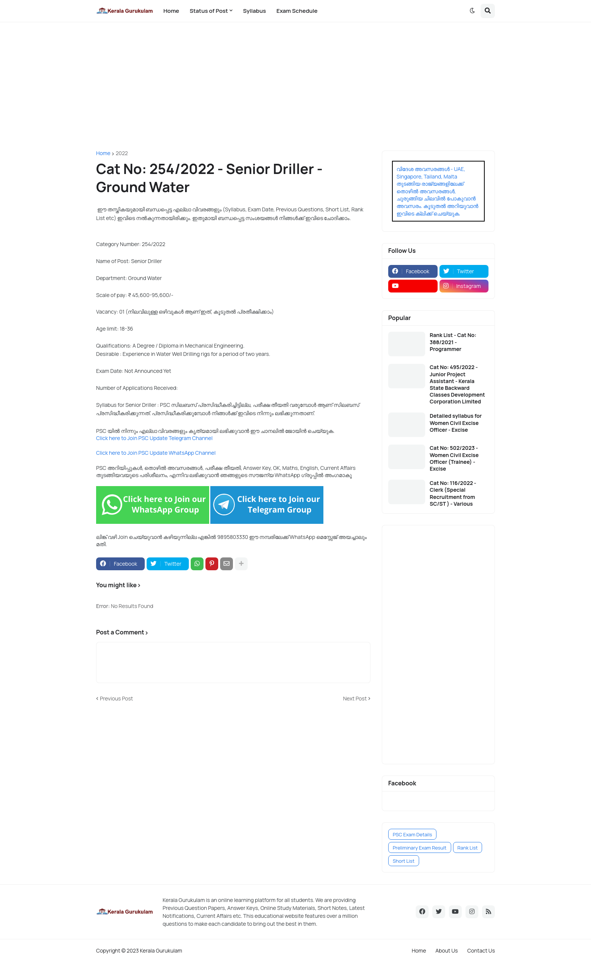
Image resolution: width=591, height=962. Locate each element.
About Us (446, 950)
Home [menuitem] (171, 11)
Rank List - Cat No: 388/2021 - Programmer (453, 342)
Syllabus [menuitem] (254, 11)
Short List (404, 860)
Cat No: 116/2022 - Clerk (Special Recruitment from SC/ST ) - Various (453, 493)
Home (103, 153)
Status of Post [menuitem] (209, 11)
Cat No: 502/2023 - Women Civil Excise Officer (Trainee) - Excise (454, 458)
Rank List (468, 847)
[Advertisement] (295, 86)
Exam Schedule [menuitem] (296, 11)
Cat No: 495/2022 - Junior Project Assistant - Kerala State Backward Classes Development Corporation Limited (457, 384)
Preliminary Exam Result (420, 847)
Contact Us (481, 950)
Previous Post (116, 698)
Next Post (355, 698)
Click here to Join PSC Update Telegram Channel (154, 438)
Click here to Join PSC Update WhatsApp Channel (156, 452)
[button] (472, 11)
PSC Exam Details (412, 834)
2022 (122, 153)
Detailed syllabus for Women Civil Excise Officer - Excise (456, 423)
